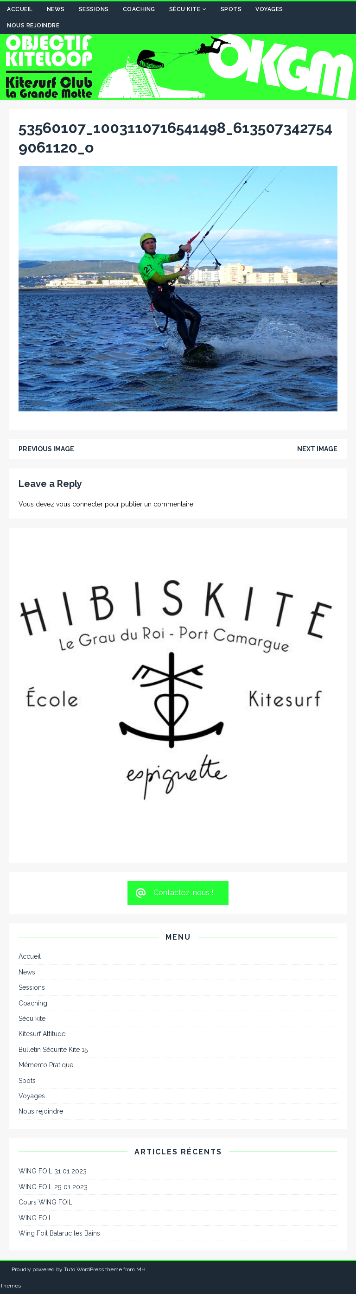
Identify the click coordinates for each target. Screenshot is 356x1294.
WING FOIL (35, 1218)
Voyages (269, 9)
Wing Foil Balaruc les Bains (59, 1233)
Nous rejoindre (33, 25)
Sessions (94, 9)
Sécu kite (185, 9)
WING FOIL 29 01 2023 (53, 1187)
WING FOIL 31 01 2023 (53, 1171)
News (56, 9)
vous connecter (79, 504)
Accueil (20, 9)
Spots (231, 9)
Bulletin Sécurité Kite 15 (53, 1049)
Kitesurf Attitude (42, 1034)
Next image (317, 449)
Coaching (139, 9)
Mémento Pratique (46, 1065)
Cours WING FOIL (45, 1202)
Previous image (46, 449)
